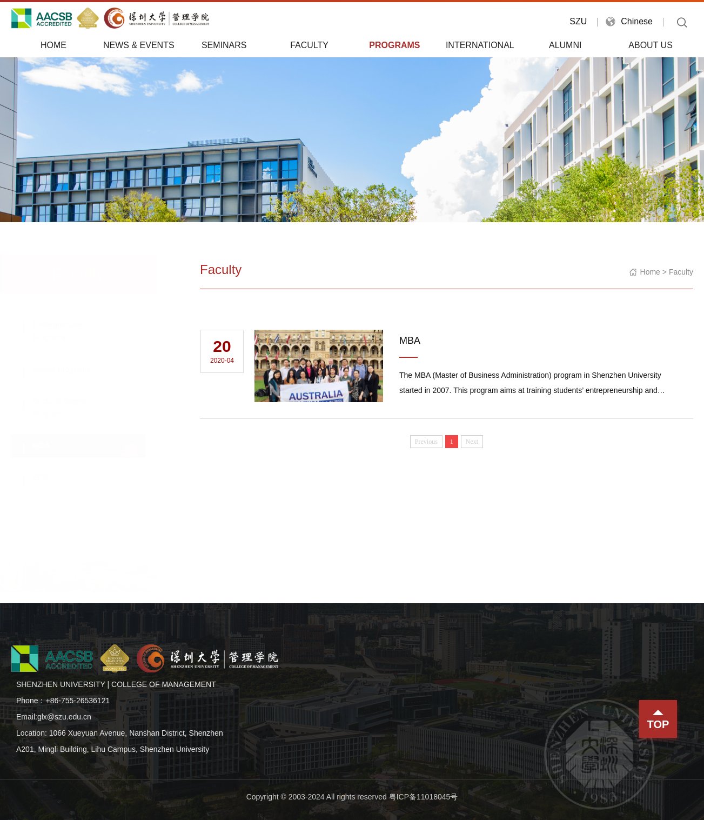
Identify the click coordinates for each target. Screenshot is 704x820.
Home (53, 45)
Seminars (224, 45)
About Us (650, 45)
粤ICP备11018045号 (423, 796)
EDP (51, 477)
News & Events (139, 45)
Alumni (565, 45)
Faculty (309, 45)
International (480, 45)
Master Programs (72, 369)
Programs (394, 45)
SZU (578, 21)
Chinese (637, 21)
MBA (52, 445)
